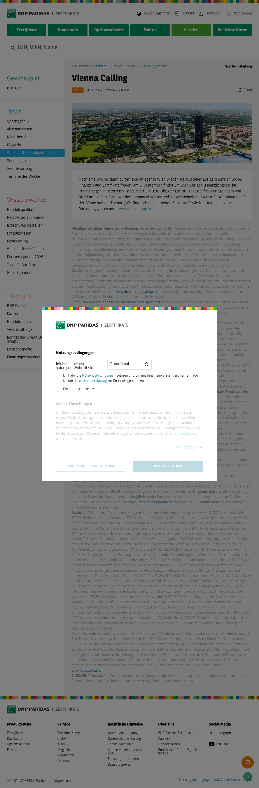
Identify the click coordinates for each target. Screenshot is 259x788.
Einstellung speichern (79, 389)
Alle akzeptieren (168, 466)
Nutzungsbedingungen (99, 375)
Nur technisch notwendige (91, 466)
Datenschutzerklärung (90, 381)
